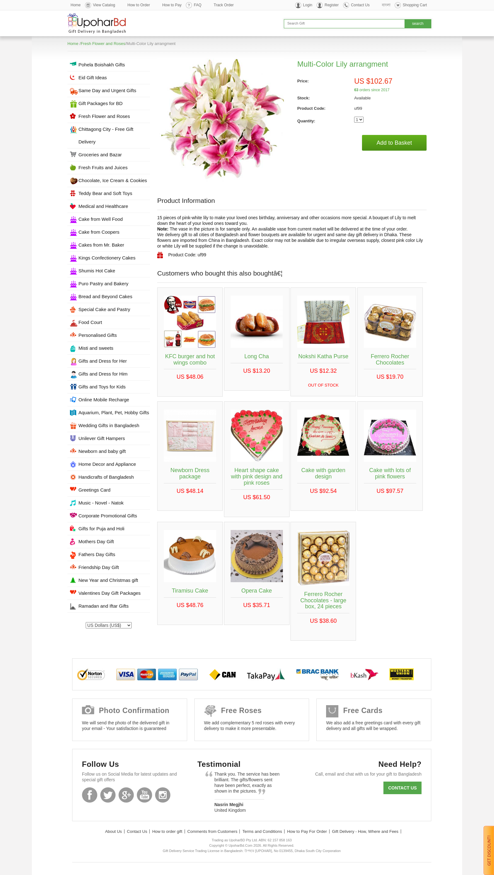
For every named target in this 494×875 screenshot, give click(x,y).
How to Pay (171, 5)
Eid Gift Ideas (92, 77)
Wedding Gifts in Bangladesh (108, 425)
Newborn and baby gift (102, 451)
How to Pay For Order (307, 831)
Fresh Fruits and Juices (103, 167)
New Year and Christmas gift (108, 580)
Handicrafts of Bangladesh (106, 477)
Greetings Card (94, 490)
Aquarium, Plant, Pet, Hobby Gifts (113, 412)
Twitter (108, 795)
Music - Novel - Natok (100, 502)
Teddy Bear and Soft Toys (105, 193)
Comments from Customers (212, 831)
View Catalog (104, 5)
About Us (113, 831)
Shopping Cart (415, 5)
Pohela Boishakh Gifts (101, 64)
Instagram (162, 795)
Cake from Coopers (98, 232)
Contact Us (360, 5)
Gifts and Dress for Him (103, 373)
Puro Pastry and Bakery (103, 283)
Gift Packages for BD (100, 103)
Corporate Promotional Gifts (107, 515)
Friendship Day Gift (98, 567)
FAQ (197, 5)
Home (76, 5)
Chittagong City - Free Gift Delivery (105, 135)
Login (307, 5)
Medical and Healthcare (103, 206)
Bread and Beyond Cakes (105, 296)
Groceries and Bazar (100, 154)
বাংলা (386, 5)
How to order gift (167, 831)
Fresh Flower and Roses (103, 43)
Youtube (144, 795)
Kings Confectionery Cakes (106, 257)
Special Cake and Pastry (104, 309)
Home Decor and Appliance (107, 464)
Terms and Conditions (262, 831)
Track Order (224, 5)
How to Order (139, 5)
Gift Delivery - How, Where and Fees (365, 831)
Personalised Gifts (97, 335)
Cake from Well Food (100, 219)
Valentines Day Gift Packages (109, 593)
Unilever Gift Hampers (101, 438)
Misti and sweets (95, 348)
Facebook (89, 795)
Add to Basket (394, 143)
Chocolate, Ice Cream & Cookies (112, 180)
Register (332, 5)
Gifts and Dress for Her (102, 361)
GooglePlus (126, 795)
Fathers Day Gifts (96, 554)
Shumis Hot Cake (96, 270)
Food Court (90, 322)
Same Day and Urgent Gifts (107, 90)
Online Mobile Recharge (103, 399)
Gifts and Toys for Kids (102, 386)
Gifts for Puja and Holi (101, 528)
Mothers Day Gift (96, 541)
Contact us (402, 787)
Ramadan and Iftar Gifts (103, 606)
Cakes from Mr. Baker (101, 245)
